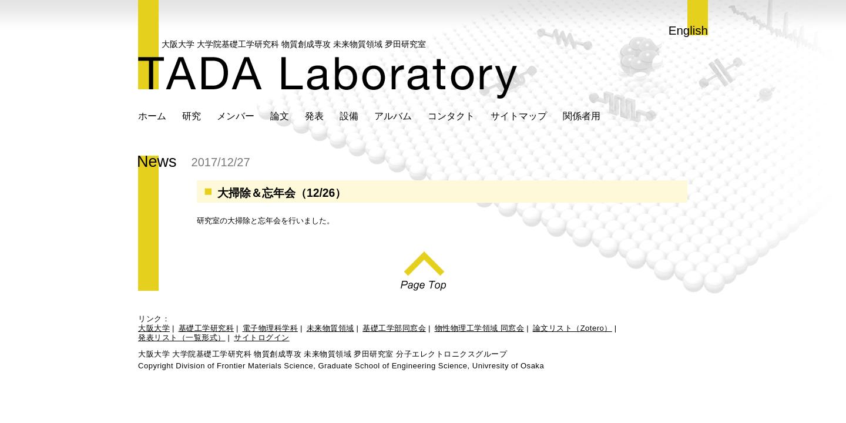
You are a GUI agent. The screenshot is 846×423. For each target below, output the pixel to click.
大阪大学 (154, 328)
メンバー (235, 115)
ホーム (152, 115)
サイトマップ (519, 115)
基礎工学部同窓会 (394, 328)
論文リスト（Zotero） (572, 328)
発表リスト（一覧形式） (182, 337)
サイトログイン (262, 337)
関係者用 (581, 115)
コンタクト (451, 115)
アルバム (393, 115)
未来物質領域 (330, 328)
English (688, 30)
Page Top (423, 268)
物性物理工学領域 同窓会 (480, 328)
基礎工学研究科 (206, 328)
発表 (314, 115)
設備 (349, 115)
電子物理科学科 (270, 328)
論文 (279, 115)
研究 (191, 115)
